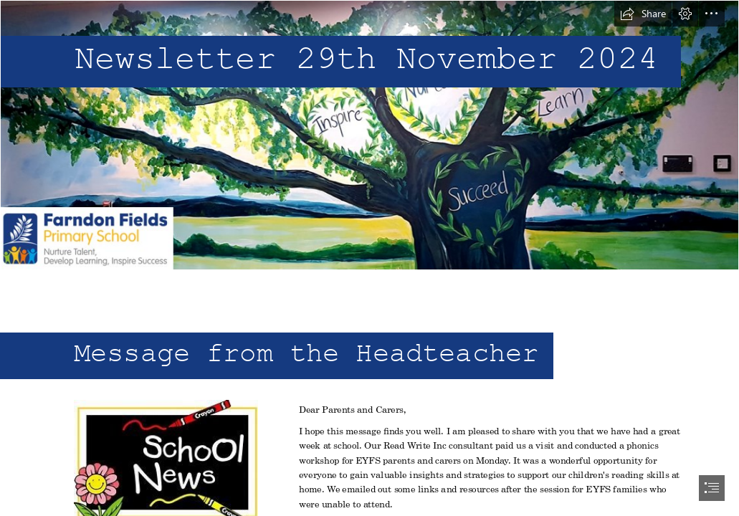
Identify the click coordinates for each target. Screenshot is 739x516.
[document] (369, 258)
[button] (643, 14)
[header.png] (369, 135)
